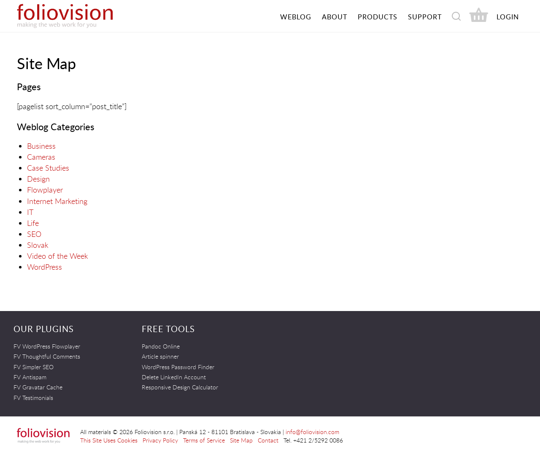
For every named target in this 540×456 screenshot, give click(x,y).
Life (33, 223)
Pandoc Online (161, 346)
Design (38, 179)
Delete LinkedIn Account (174, 377)
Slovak (38, 245)
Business (41, 146)
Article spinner (160, 356)
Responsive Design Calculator (180, 387)
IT (30, 212)
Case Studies (48, 168)
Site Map (241, 440)
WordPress (44, 267)
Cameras (41, 157)
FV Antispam (30, 377)
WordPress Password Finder (178, 367)
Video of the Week (57, 256)
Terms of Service (204, 440)
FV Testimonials (33, 398)
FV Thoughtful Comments (47, 356)
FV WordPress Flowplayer (47, 346)
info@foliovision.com (312, 432)
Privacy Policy (160, 440)
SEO (34, 234)
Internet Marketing (57, 201)
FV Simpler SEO (34, 367)
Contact (268, 440)
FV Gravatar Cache (38, 387)
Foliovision (80, 16)
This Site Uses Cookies (109, 440)
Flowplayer (45, 190)
